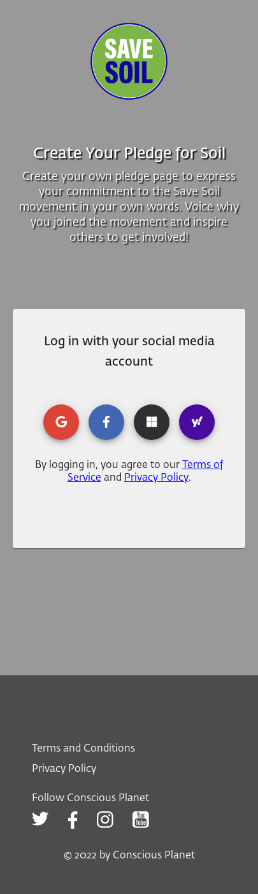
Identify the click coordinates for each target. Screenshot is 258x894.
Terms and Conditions (83, 749)
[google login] (61, 422)
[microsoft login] (151, 422)
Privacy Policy (156, 478)
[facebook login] (106, 422)
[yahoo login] (197, 422)
